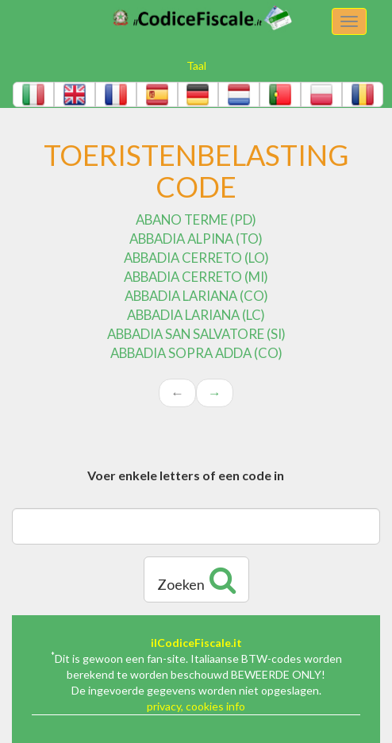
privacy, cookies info (196, 706)
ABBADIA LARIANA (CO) (196, 295)
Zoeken (196, 579)
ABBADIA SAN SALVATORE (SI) (196, 333)
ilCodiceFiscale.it (196, 642)
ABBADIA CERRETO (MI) (196, 276)
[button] (33, 94)
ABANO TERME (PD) (196, 219)
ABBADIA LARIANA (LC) (196, 314)
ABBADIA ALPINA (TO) (196, 238)
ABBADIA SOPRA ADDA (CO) (196, 353)
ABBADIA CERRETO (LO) (196, 257)
